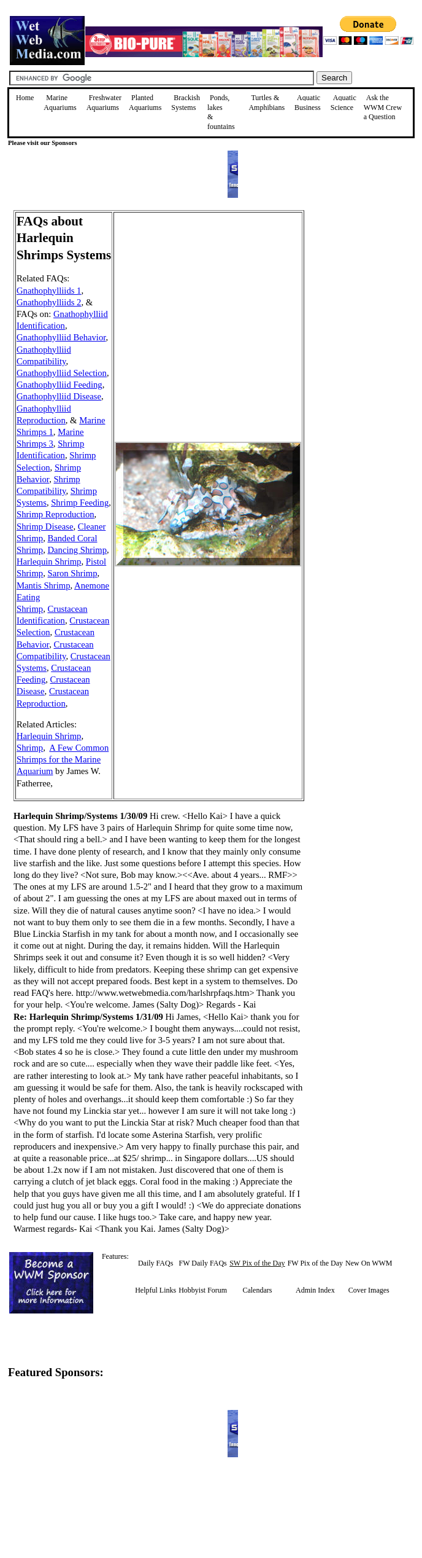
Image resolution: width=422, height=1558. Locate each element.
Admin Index (315, 1290)
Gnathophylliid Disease (59, 396)
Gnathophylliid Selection (62, 373)
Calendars (257, 1290)
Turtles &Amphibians (266, 102)
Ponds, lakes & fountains (221, 112)
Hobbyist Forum (202, 1290)
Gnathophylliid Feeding (59, 385)
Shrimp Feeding (80, 502)
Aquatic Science (343, 102)
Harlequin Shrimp (49, 561)
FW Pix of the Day (315, 1263)
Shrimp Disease (45, 526)
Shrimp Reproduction (55, 514)
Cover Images (368, 1290)
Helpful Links (155, 1290)
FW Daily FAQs (203, 1263)
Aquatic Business (307, 102)
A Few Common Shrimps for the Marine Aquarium (63, 759)
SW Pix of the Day (257, 1263)
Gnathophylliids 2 (49, 302)
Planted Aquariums (145, 102)
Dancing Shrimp (77, 550)
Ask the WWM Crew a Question (383, 107)
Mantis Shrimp (44, 585)
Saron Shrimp (73, 573)
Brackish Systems (185, 102)
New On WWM (368, 1263)
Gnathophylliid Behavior (61, 337)
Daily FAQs (155, 1263)
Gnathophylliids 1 (49, 291)
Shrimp (30, 748)
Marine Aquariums (60, 102)
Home (25, 97)
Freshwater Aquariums (103, 102)
